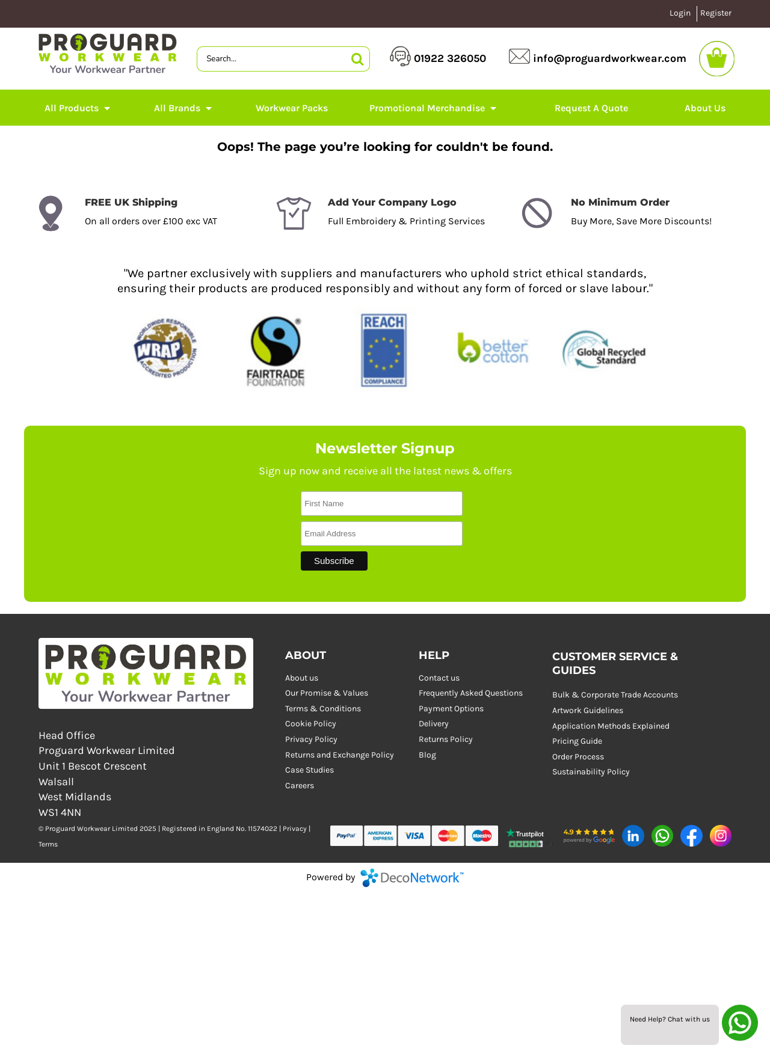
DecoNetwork (412, 878)
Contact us (439, 678)
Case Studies (309, 770)
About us (301, 678)
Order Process (578, 757)
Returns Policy (446, 739)
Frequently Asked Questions (471, 693)
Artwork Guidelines (587, 710)
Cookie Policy (310, 723)
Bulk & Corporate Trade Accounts (615, 695)
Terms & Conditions (323, 708)
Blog (427, 755)
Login (680, 13)
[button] (530, 836)
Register (716, 13)
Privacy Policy (311, 739)
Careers (299, 785)
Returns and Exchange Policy (339, 755)
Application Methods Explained (611, 726)
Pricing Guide (577, 741)
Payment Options (451, 708)
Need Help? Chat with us (670, 1019)
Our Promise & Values (326, 693)
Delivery (434, 723)
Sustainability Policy (591, 772)
